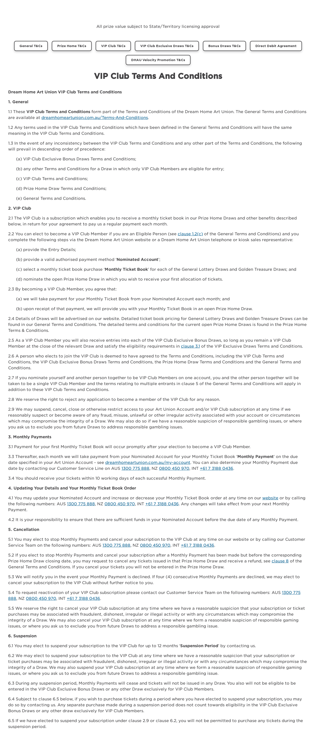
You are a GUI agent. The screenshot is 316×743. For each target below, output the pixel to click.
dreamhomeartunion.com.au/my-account (147, 462)
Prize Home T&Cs (71, 46)
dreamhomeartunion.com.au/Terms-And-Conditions (94, 117)
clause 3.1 (190, 345)
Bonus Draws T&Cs (224, 46)
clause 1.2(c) (190, 233)
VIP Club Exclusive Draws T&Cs (166, 46)
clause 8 (280, 560)
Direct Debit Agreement (276, 46)
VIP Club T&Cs (113, 46)
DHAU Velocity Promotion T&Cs (158, 60)
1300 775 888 (135, 468)
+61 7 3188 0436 (216, 468)
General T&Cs (30, 46)
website (270, 497)
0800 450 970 (174, 468)
